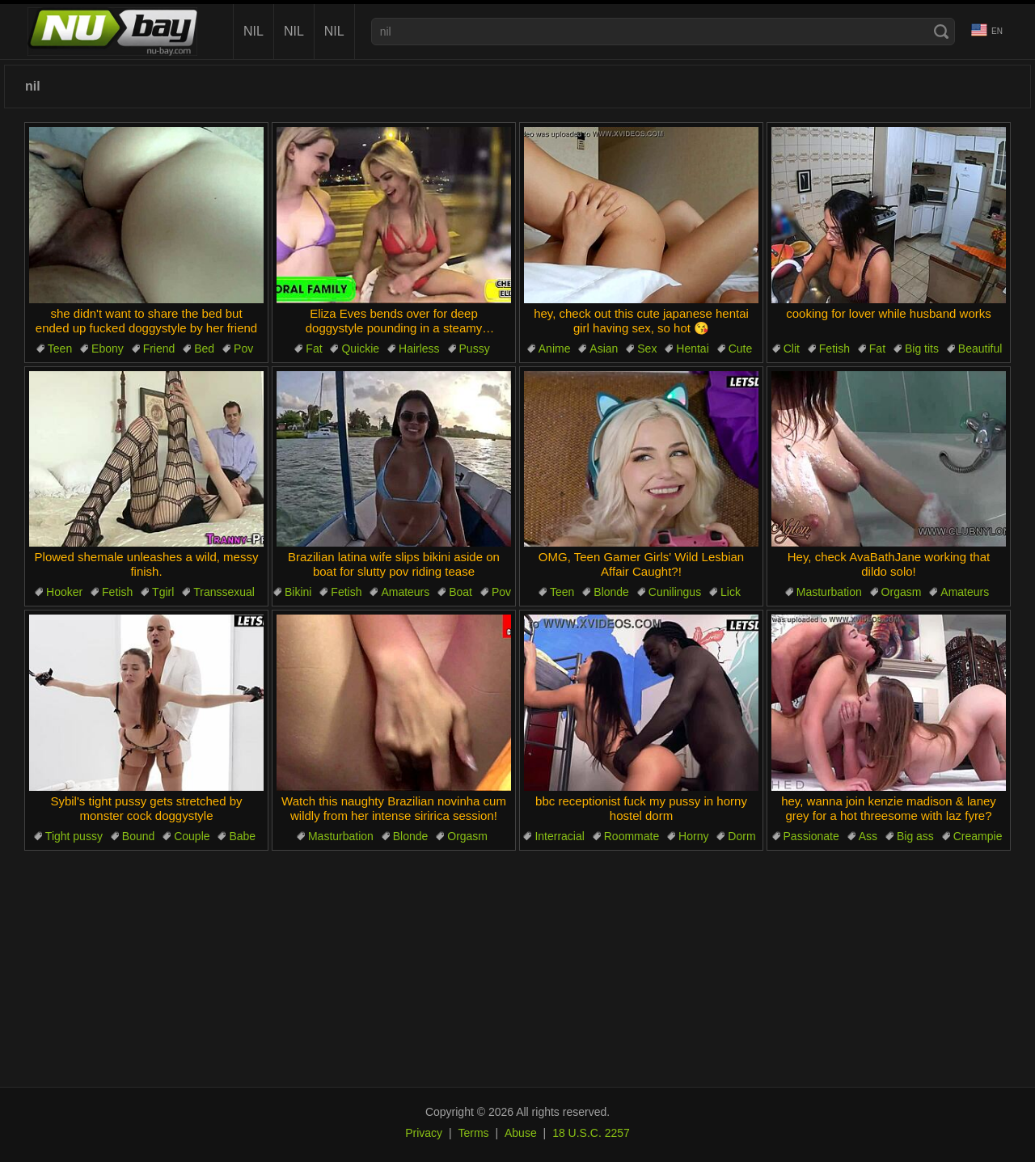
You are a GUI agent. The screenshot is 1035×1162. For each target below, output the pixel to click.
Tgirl (163, 591)
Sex (647, 348)
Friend (159, 348)
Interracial (559, 836)
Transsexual (224, 591)
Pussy (474, 348)
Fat (314, 348)
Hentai (692, 348)
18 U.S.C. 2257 (591, 1132)
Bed (204, 348)
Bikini (298, 591)
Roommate (631, 836)
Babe (242, 836)
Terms (473, 1132)
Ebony (107, 348)
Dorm (741, 836)
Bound (138, 836)
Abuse (521, 1132)
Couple (191, 836)
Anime (555, 348)
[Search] (941, 31)
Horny (693, 836)
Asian (603, 348)
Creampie (978, 836)
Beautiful (980, 348)
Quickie (360, 348)
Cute (741, 348)
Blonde (611, 591)
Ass (868, 836)
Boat (460, 591)
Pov (243, 348)
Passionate (811, 836)
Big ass (915, 836)
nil (253, 31)
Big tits (922, 348)
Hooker (64, 591)
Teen (60, 348)
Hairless (419, 348)
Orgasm (901, 591)
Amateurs (405, 591)
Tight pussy (74, 836)
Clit (792, 348)
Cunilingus (674, 591)
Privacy (423, 1132)
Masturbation (829, 591)
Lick (730, 591)
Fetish (834, 348)
